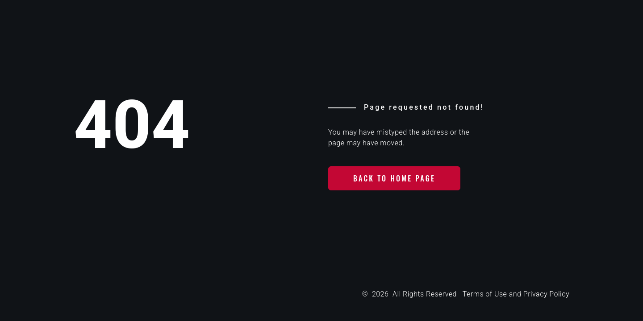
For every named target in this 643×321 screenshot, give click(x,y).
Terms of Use (485, 294)
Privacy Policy (546, 294)
